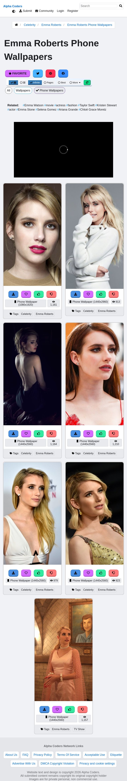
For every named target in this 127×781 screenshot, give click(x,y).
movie (49, 105)
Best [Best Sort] (62, 82)
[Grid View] (13, 82)
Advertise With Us (23, 763)
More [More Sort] (75, 82)
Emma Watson (33, 105)
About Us (11, 754)
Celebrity (30, 25)
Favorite (18, 73)
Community (44, 11)
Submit (25, 11)
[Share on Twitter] (38, 73)
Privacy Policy (43, 754)
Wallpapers (23, 90)
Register (72, 11)
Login (60, 11)
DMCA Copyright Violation (57, 763)
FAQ (25, 754)
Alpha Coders (12, 6)
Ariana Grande (68, 109)
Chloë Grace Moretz (92, 109)
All (8, 90)
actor (11, 109)
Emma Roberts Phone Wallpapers (89, 25)
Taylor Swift (86, 105)
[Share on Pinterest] (51, 73)
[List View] (22, 82)
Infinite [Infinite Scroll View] (35, 82)
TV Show (79, 729)
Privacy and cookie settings (97, 763)
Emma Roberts (51, 25)
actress (60, 105)
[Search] (121, 6)
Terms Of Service (68, 754)
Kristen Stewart (106, 105)
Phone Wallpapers (49, 90)
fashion (72, 105)
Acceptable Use (95, 754)
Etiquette (116, 754)
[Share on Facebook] (63, 73)
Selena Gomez (46, 109)
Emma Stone (26, 109)
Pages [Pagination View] (48, 82)
